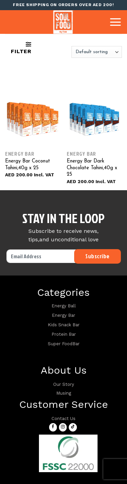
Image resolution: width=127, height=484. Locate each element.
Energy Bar (63, 315)
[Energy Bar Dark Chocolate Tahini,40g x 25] (94, 119)
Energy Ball (63, 305)
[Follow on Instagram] (63, 427)
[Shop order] (96, 52)
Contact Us (63, 418)
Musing (63, 393)
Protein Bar (63, 334)
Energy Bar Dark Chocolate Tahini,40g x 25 (92, 168)
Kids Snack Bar (64, 324)
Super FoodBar (64, 343)
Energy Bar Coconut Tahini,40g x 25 (27, 165)
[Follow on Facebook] (53, 427)
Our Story (63, 384)
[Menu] (115, 22)
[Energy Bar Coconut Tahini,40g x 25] (32, 119)
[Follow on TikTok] (73, 427)
